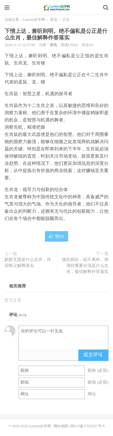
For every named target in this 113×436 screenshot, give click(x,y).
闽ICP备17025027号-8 (88, 426)
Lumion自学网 (56, 8)
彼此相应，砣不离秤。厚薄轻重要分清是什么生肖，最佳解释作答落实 (85, 265)
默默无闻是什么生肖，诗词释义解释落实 (28, 262)
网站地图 (61, 426)
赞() (56, 236)
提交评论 (93, 354)
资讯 (53, 19)
